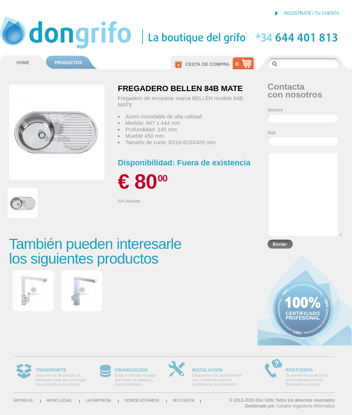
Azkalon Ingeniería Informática (306, 406)
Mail (271, 132)
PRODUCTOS (68, 62)
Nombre (275, 110)
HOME (23, 62)
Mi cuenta (183, 400)
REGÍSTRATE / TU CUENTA (311, 13)
